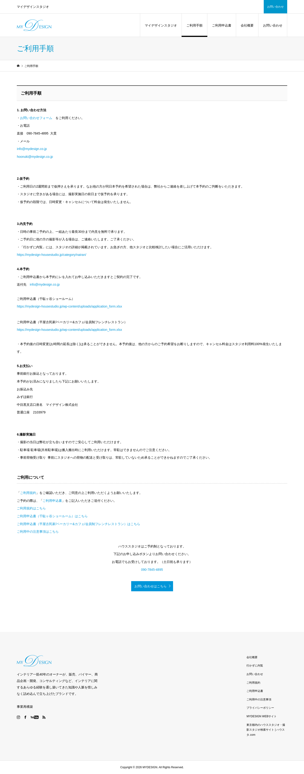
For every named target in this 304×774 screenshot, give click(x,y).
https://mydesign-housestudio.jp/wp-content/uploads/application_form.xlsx (69, 306)
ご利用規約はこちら (31, 508)
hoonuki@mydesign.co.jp (35, 156)
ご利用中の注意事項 (258, 699)
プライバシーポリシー (260, 707)
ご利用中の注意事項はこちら (38, 531)
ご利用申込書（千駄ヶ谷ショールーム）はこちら (52, 516)
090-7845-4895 (152, 569)
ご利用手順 (194, 25)
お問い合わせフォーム (36, 118)
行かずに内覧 (254, 665)
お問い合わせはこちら (150, 586)
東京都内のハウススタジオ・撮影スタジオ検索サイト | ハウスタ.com (265, 729)
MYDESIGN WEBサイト (261, 716)
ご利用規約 (28, 493)
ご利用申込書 (221, 25)
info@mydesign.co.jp (32, 149)
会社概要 (247, 25)
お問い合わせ (275, 6)
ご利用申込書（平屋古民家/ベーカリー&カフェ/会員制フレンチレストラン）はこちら (78, 524)
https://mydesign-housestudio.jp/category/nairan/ (51, 255)
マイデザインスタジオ (161, 25)
